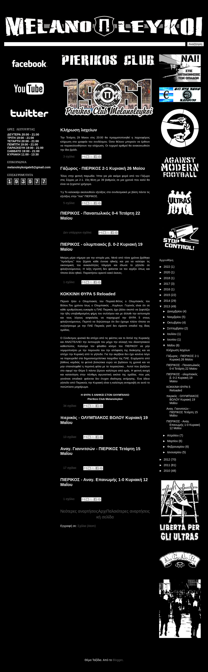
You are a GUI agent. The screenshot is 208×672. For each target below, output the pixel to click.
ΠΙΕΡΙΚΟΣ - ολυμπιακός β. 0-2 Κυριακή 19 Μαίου (182, 378)
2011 (167, 465)
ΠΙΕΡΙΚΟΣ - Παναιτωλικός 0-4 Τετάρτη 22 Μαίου (183, 366)
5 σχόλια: (69, 203)
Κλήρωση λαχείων (78, 130)
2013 (167, 306)
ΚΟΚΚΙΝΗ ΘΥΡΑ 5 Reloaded (87, 294)
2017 (167, 283)
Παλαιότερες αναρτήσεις (128, 511)
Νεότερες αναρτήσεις (79, 511)
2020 (167, 272)
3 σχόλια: (69, 156)
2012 (167, 459)
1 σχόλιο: (69, 282)
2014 (167, 300)
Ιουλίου (172, 334)
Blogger (118, 660)
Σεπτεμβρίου (175, 328)
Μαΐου (171, 345)
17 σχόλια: (70, 467)
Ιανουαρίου (174, 452)
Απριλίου (173, 435)
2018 (167, 278)
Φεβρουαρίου (176, 446)
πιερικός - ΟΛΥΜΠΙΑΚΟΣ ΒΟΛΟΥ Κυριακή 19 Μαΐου (182, 399)
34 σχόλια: (70, 405)
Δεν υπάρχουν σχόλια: (78, 232)
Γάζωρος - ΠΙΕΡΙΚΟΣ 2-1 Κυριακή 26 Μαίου (102, 168)
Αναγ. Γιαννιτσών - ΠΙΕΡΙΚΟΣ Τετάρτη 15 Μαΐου (182, 412)
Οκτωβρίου (174, 322)
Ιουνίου (172, 339)
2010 (167, 470)
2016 (167, 289)
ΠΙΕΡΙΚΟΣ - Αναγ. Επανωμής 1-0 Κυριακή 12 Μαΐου (183, 425)
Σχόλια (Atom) (87, 526)
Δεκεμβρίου (175, 311)
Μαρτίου (173, 441)
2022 (167, 266)
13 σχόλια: (70, 437)
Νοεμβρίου (174, 317)
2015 (167, 295)
